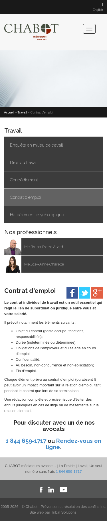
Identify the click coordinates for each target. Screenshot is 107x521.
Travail (22, 112)
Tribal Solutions (63, 512)
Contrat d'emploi (25, 197)
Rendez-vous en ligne (74, 444)
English (98, 9)
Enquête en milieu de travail (36, 145)
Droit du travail (24, 162)
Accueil (9, 112)
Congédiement (24, 180)
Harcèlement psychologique (37, 214)
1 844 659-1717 (26, 440)
